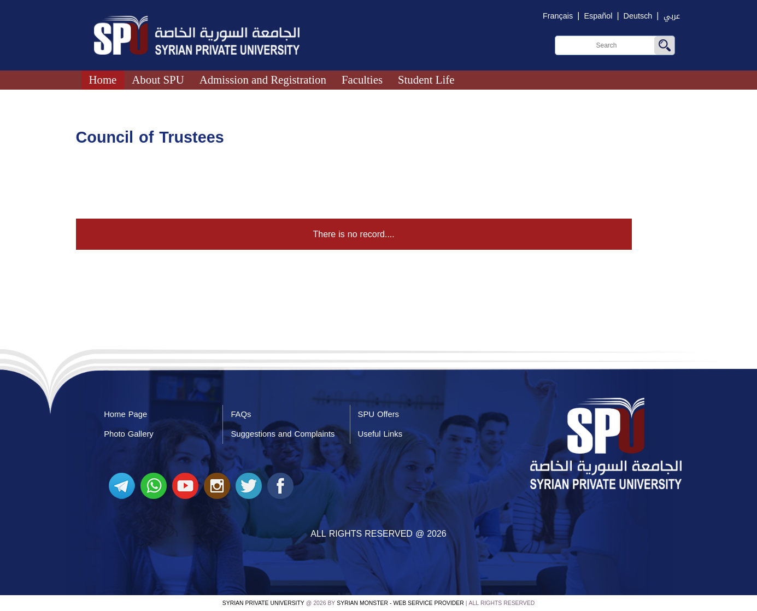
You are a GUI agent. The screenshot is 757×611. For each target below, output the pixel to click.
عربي (672, 16)
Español (598, 16)
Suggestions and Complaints (283, 434)
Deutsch (638, 16)
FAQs (241, 414)
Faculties (362, 79)
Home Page (125, 414)
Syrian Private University (263, 603)
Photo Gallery (129, 434)
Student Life (426, 79)
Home (103, 79)
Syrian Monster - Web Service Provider (400, 603)
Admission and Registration (262, 79)
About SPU (158, 79)
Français (558, 16)
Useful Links (380, 434)
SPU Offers (378, 414)
